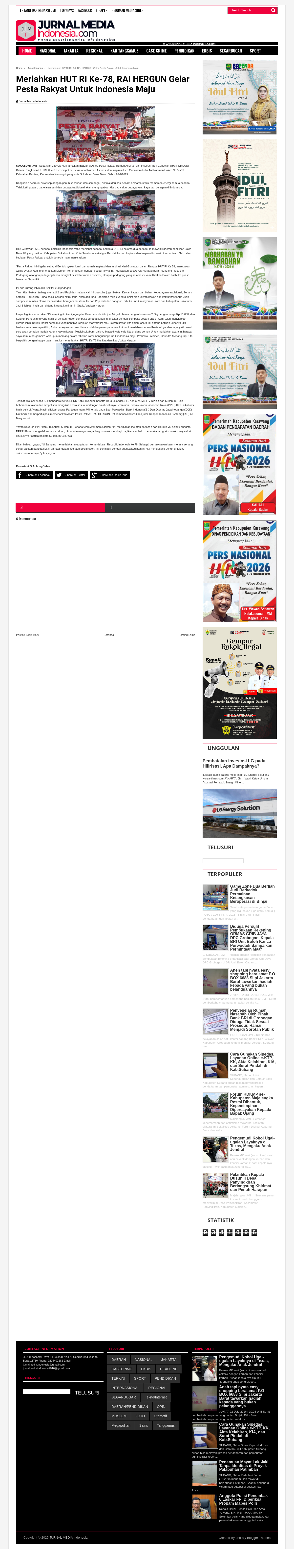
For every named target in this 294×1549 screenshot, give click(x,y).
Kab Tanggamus (124, 51)
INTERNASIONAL (125, 1388)
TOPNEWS (67, 10)
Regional (94, 51)
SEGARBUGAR (123, 1397)
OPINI (161, 1407)
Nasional (48, 51)
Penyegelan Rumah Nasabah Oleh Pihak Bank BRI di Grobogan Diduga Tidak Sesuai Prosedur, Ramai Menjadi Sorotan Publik (252, 1020)
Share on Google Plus (108, 475)
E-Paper (101, 10)
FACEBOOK (85, 10)
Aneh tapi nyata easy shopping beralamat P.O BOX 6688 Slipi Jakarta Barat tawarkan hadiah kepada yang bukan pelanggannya (252, 979)
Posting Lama (187, 634)
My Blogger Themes (256, 1538)
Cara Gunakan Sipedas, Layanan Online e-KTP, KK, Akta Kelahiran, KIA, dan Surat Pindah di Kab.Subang (253, 1062)
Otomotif (160, 1416)
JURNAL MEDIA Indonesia (68, 1537)
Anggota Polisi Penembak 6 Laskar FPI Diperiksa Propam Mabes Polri (243, 1499)
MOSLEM (118, 1416)
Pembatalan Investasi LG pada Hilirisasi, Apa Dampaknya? (234, 763)
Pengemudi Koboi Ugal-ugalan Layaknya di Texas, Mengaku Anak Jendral (252, 1144)
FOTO (140, 1416)
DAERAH (118, 1360)
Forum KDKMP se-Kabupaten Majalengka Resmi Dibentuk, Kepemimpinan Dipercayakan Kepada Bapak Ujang (251, 1103)
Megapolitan (120, 1425)
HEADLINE (168, 1369)
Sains (143, 1425)
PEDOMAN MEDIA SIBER (127, 10)
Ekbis (207, 51)
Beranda (109, 634)
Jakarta (71, 51)
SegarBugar (231, 51)
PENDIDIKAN (165, 1378)
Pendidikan (184, 51)
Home (19, 68)
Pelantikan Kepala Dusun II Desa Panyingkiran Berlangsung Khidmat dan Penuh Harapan (250, 1182)
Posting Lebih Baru (27, 634)
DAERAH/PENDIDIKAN (129, 1407)
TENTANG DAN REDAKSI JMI (37, 10)
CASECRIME (121, 1369)
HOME (27, 51)
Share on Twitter (70, 475)
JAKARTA (169, 1360)
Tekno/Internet (156, 1397)
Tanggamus (166, 1425)
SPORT (140, 1378)
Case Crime (156, 51)
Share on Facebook (33, 475)
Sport (255, 51)
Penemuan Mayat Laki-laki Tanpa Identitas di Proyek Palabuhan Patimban (243, 1466)
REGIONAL (157, 1388)
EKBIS (146, 1369)
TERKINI (118, 1378)
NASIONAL (143, 1360)
